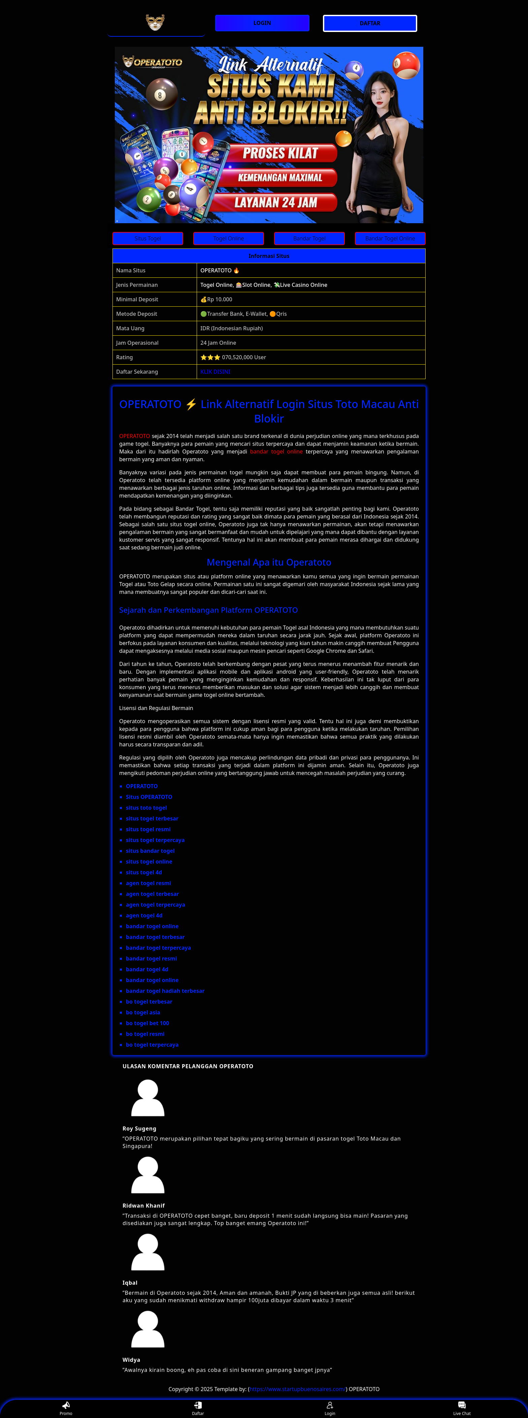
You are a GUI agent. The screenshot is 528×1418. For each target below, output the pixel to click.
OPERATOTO (134, 436)
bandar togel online (276, 451)
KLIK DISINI (215, 371)
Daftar (198, 1409)
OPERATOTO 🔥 (220, 270)
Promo (66, 1409)
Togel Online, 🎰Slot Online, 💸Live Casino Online (263, 285)
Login (330, 1409)
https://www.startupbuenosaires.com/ (298, 1389)
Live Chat (461, 1409)
